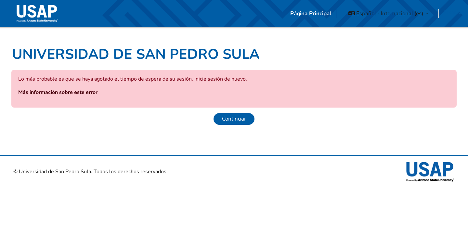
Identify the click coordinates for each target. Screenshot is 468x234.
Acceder (453, 12)
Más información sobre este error (73, 104)
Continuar (234, 131)
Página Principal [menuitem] (310, 13)
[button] (388, 14)
